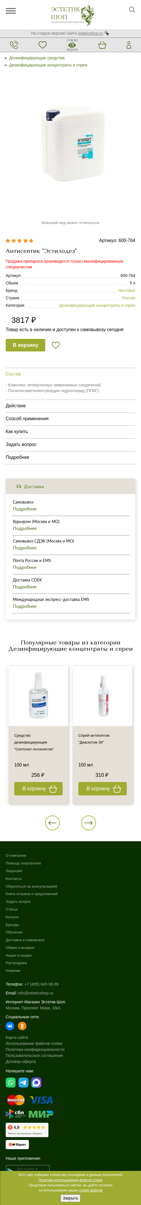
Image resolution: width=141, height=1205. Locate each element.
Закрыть (70, 1198)
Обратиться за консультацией (31, 886)
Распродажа (16, 963)
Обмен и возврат (20, 947)
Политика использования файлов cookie (70, 1180)
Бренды (12, 925)
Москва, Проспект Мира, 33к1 (33, 1008)
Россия (128, 298)
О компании (16, 855)
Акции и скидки (19, 955)
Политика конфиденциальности (35, 1049)
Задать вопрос (18, 901)
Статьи (12, 909)
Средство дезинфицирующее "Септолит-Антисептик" (34, 742)
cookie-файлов (91, 1190)
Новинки (13, 970)
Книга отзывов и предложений (32, 894)
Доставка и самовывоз (25, 940)
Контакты (14, 878)
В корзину (25, 345)
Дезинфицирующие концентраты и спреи (48, 65)
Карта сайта (17, 1037)
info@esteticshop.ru (35, 993)
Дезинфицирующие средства (36, 58)
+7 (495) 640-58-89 (41, 984)
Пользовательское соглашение (34, 1055)
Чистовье (126, 290)
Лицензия (14, 871)
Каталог (12, 917)
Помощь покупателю (23, 863)
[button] (52, 822)
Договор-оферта (21, 1061)
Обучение (14, 932)
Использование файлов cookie (34, 1043)
